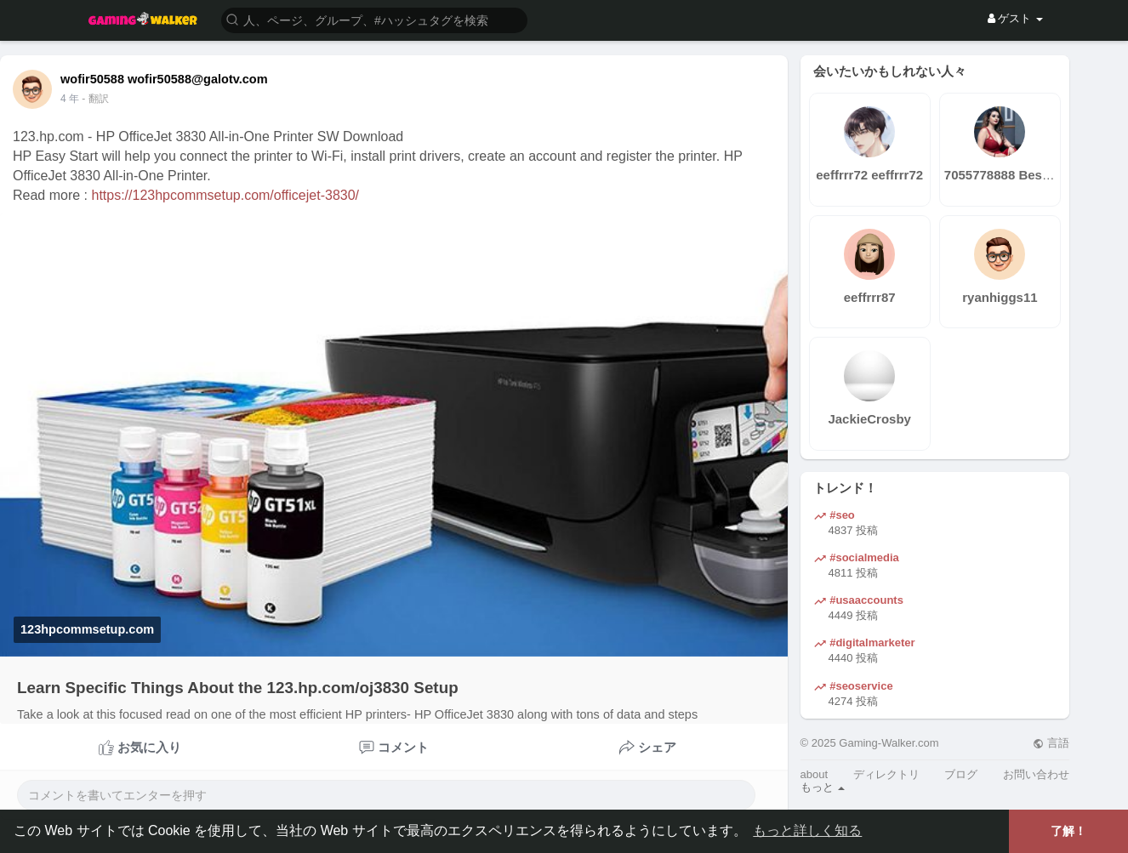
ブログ (960, 774)
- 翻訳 (95, 99)
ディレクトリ (886, 774)
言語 (1051, 742)
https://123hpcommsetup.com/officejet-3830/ (225, 195)
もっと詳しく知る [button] (807, 830)
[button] (374, 19)
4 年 (69, 99)
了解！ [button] (1068, 831)
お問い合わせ (1036, 774)
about (814, 774)
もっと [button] (823, 787)
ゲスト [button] (1015, 18)
